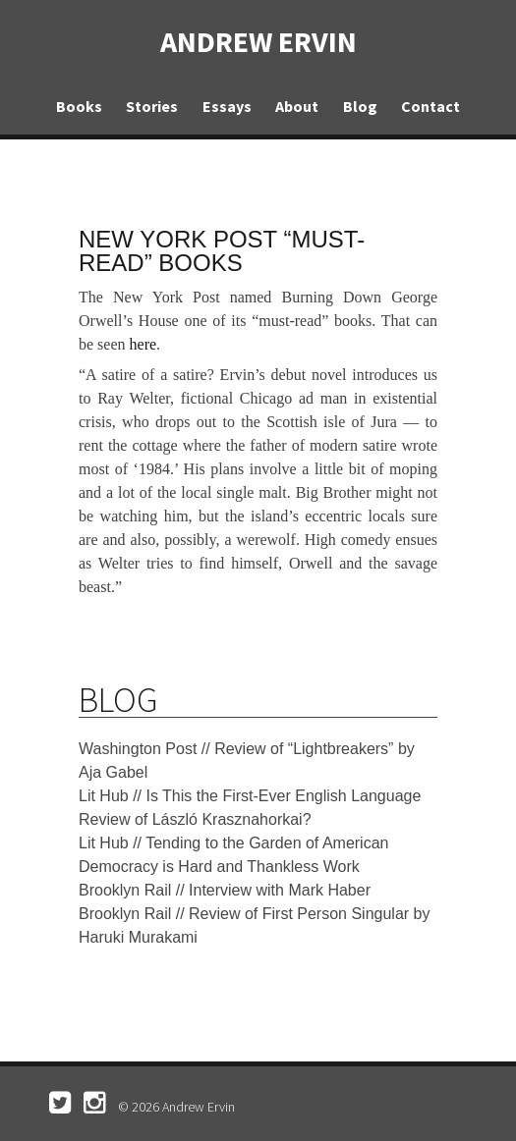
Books (79, 106)
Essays (227, 106)
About (296, 106)
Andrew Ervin (258, 41)
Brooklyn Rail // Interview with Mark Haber (225, 890)
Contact (430, 106)
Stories (152, 106)
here (143, 344)
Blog (360, 106)
